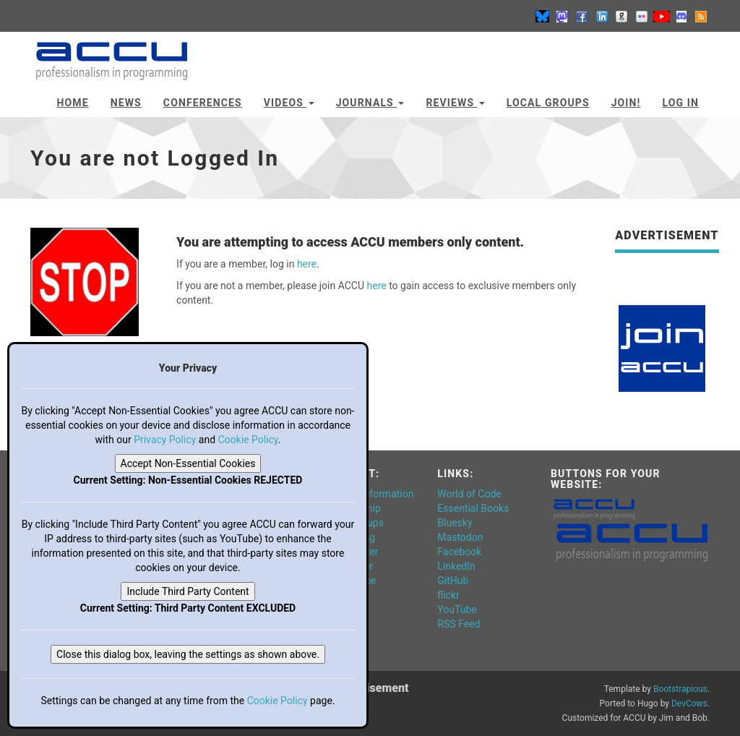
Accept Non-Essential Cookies (188, 463)
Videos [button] (289, 102)
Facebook (459, 551)
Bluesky (454, 523)
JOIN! (626, 102)
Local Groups (548, 102)
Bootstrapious (680, 689)
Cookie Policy (248, 439)
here (307, 264)
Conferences (202, 102)
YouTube (456, 609)
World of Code (469, 494)
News (126, 102)
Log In (680, 102)
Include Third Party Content (187, 591)
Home (73, 102)
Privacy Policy (165, 439)
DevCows (689, 703)
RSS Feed (458, 624)
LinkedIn (456, 566)
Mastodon (460, 537)
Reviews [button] (455, 102)
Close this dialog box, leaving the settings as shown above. (187, 654)
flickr (448, 595)
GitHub (452, 580)
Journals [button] (370, 102)
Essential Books (473, 508)
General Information (369, 494)
